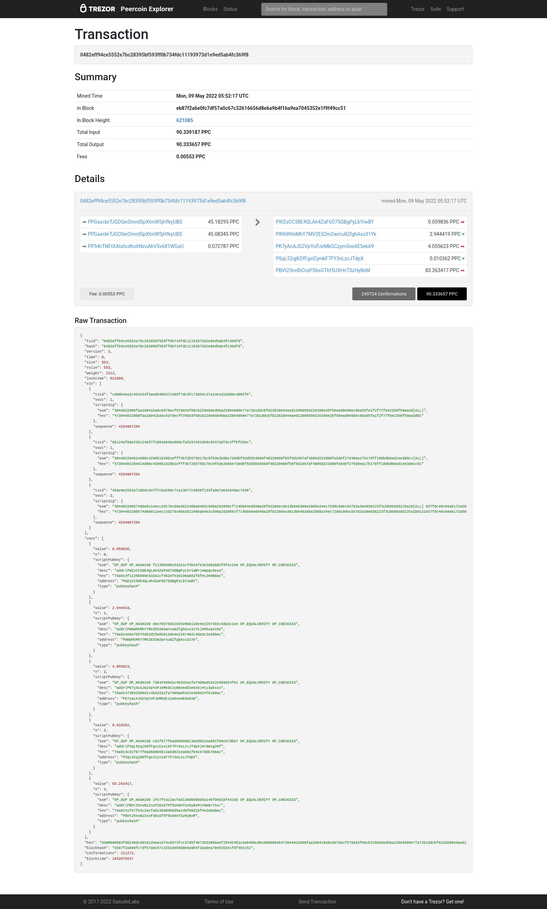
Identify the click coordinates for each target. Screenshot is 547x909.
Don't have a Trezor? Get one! (432, 901)
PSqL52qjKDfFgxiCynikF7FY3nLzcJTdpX (319, 258)
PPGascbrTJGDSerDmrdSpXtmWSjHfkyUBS (135, 222)
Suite (435, 9)
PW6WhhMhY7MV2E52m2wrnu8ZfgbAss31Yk (326, 234)
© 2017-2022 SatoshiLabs (111, 901)
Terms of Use (218, 901)
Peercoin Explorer (147, 9)
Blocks (210, 9)
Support (455, 9)
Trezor (418, 9)
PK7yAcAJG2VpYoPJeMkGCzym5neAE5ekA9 (325, 246)
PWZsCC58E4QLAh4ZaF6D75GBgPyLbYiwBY (325, 222)
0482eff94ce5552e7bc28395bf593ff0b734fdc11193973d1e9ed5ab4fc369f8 (163, 201)
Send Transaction (317, 901)
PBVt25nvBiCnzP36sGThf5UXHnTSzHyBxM (323, 270)
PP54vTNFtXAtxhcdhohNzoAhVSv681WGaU (135, 246)
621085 (184, 120)
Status (230, 9)
